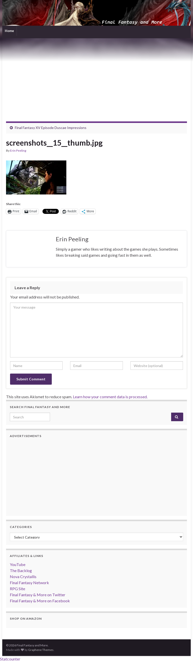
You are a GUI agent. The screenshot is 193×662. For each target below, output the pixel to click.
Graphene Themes (41, 650)
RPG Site (17, 588)
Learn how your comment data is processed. (110, 396)
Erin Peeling (18, 150)
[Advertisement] (96, 76)
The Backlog (21, 570)
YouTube (17, 564)
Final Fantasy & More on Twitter (37, 594)
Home (9, 31)
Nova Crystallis (23, 576)
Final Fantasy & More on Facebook (40, 600)
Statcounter (10, 658)
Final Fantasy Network (29, 582)
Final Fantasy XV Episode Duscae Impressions (50, 127)
